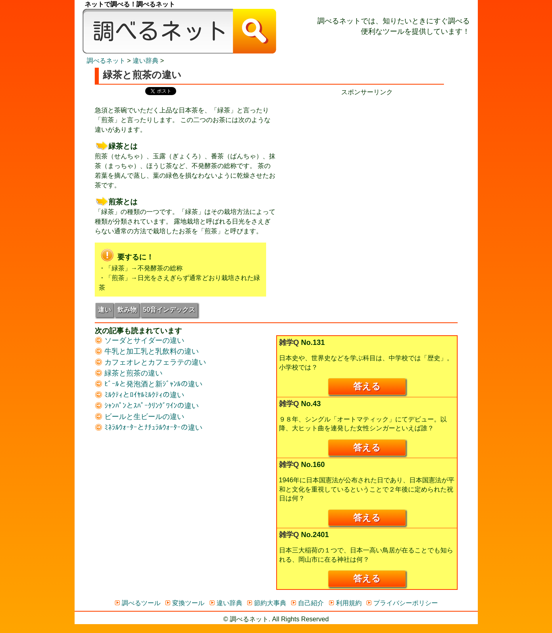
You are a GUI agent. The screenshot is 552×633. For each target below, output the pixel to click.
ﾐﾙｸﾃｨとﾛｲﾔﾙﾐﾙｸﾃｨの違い (139, 395)
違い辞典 (145, 60)
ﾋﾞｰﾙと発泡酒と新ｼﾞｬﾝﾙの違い (148, 384)
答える (367, 386)
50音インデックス (169, 309)
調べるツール (137, 603)
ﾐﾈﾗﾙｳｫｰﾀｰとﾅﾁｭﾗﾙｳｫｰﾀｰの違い (148, 427)
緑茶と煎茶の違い (128, 373)
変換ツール (184, 603)
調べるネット (106, 60)
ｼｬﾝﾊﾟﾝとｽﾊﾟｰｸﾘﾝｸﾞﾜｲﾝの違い (147, 406)
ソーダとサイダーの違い (139, 340)
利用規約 (345, 603)
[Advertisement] (367, 153)
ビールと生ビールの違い (139, 417)
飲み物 (127, 309)
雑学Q (289, 342)
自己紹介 (307, 603)
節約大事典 (266, 603)
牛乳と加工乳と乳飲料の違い (147, 351)
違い (104, 309)
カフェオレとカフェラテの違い (150, 362)
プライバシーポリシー (402, 603)
